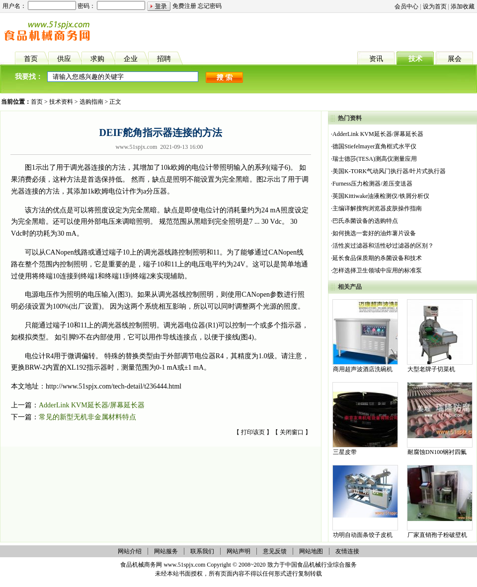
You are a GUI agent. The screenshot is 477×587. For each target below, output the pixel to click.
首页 (37, 101)
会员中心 (406, 6)
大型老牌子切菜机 (431, 369)
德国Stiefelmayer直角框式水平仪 (374, 146)
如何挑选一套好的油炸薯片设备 (374, 233)
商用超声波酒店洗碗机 (363, 369)
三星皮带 (345, 452)
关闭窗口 (292, 432)
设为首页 (435, 6)
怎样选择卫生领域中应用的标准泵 (377, 270)
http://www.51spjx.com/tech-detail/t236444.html (113, 386)
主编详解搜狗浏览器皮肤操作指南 (377, 208)
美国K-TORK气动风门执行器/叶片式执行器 (389, 171)
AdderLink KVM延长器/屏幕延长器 (92, 405)
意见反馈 (275, 551)
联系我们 (202, 551)
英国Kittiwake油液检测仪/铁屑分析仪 (380, 196)
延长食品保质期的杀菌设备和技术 (377, 258)
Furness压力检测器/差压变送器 (372, 183)
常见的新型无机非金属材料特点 (87, 417)
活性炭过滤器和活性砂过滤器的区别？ (383, 245)
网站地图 (311, 551)
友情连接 (347, 551)
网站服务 (166, 551)
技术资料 (61, 101)
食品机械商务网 (141, 564)
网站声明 (238, 551)
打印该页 (253, 432)
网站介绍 (130, 551)
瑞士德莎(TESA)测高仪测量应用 (374, 158)
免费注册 (184, 5)
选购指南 (91, 101)
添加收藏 (463, 6)
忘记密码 (210, 5)
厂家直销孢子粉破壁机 (437, 534)
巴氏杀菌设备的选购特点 (365, 220)
